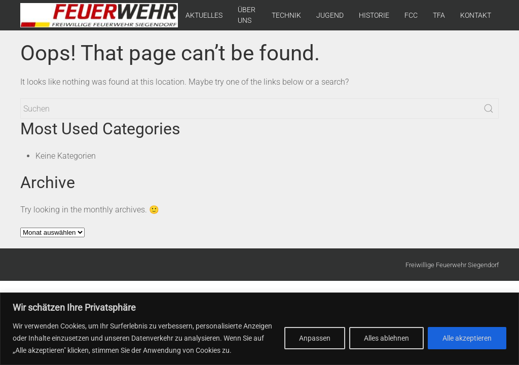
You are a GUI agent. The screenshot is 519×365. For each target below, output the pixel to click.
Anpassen (314, 338)
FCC (411, 15)
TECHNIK (286, 15)
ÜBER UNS (246, 15)
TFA (439, 15)
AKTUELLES (204, 15)
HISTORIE (374, 15)
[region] (259, 329)
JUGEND (330, 15)
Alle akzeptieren (467, 338)
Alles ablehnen (386, 338)
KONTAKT (475, 15)
